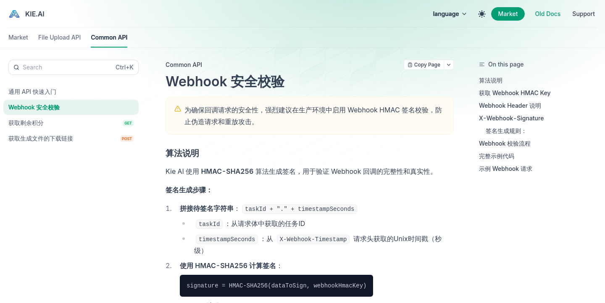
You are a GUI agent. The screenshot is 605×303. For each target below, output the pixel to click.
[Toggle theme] (482, 14)
